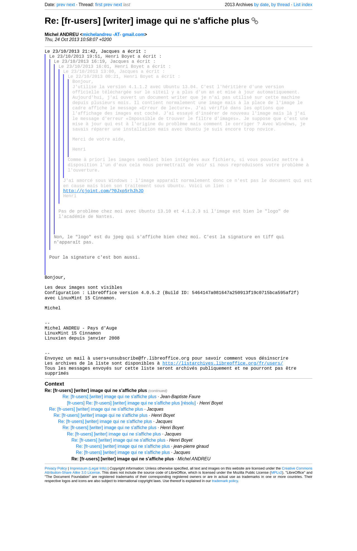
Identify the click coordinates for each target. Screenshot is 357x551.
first (98, 4)
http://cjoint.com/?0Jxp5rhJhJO (103, 218)
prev (61, 4)
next (70, 4)
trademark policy (225, 547)
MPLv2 (276, 538)
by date (261, 4)
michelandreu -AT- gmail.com (113, 34)
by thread (280, 4)
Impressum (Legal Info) (88, 534)
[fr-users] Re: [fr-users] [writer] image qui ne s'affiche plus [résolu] (131, 468)
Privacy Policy (56, 534)
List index (302, 4)
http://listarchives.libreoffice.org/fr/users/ (222, 427)
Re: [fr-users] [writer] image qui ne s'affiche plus (151, 21)
